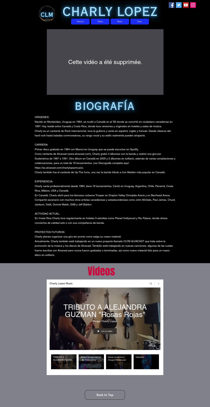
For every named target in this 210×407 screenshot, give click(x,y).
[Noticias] (80, 22)
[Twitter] (179, 5)
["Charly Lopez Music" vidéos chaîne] (105, 362)
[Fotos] (139, 22)
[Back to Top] (105, 395)
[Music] (120, 22)
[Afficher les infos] (157, 283)
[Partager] (151, 283)
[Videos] (100, 22)
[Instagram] (193, 5)
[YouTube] (186, 5)
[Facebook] (171, 5)
